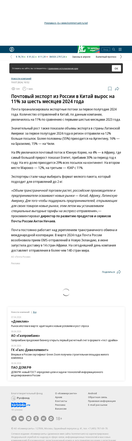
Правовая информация (102, 401)
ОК (116, 68)
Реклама (60, 404)
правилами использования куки (63, 68)
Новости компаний (21, 78)
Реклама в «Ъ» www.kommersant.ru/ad (66, 23)
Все (34, 312)
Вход (105, 49)
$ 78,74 (19, 56)
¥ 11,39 (42, 56)
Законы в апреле (81, 56)
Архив (58, 397)
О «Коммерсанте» (66, 393)
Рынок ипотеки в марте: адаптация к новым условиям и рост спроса (50, 326)
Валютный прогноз (106, 56)
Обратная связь (97, 397)
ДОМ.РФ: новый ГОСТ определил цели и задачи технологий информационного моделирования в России (57, 373)
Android (92, 393)
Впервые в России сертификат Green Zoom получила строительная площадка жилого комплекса (60, 356)
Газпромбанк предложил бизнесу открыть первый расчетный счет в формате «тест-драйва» (64, 340)
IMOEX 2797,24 (57, 56)
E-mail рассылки (97, 404)
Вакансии (60, 408)
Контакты (61, 401)
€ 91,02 (31, 56)
